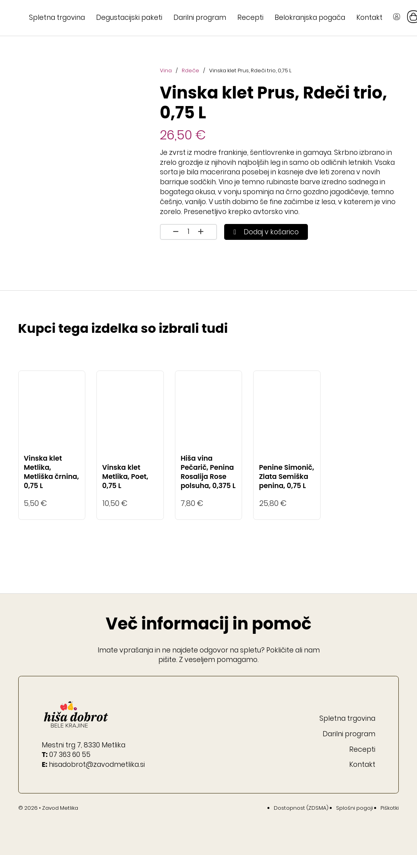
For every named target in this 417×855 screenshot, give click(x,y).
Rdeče (190, 70)
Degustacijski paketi (129, 17)
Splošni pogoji (354, 808)
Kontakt (369, 17)
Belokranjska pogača (310, 17)
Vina (166, 70)
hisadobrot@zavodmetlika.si (97, 764)
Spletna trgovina (57, 17)
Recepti (250, 17)
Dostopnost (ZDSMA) (301, 808)
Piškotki (389, 808)
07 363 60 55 (69, 754)
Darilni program (199, 17)
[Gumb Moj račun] (396, 18)
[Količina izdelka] (188, 231)
